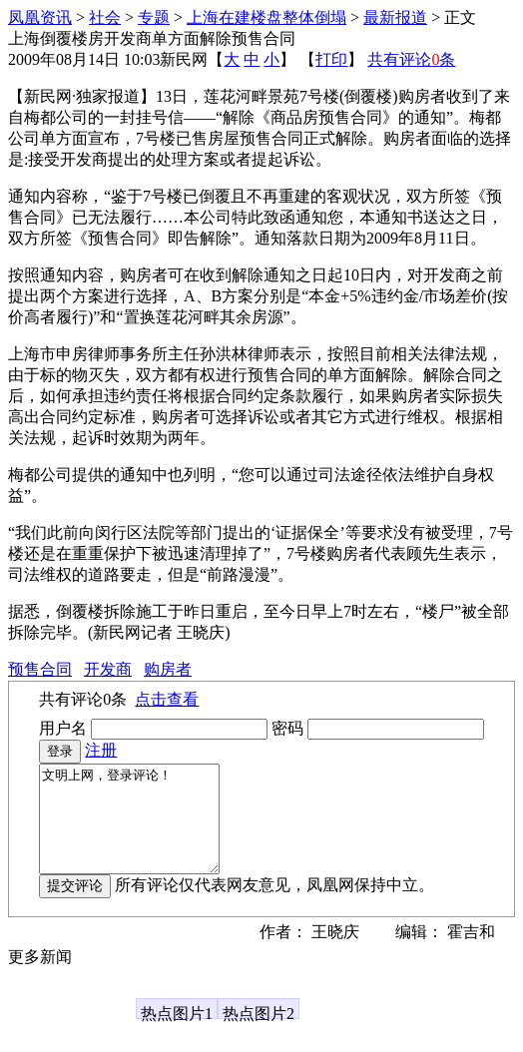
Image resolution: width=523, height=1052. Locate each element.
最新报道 (395, 17)
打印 (331, 59)
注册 (101, 750)
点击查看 (167, 699)
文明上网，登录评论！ (139, 829)
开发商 (108, 669)
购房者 (168, 669)
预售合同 (40, 669)
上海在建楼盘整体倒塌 (266, 17)
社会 (105, 17)
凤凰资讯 (40, 17)
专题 (154, 17)
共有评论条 (411, 59)
